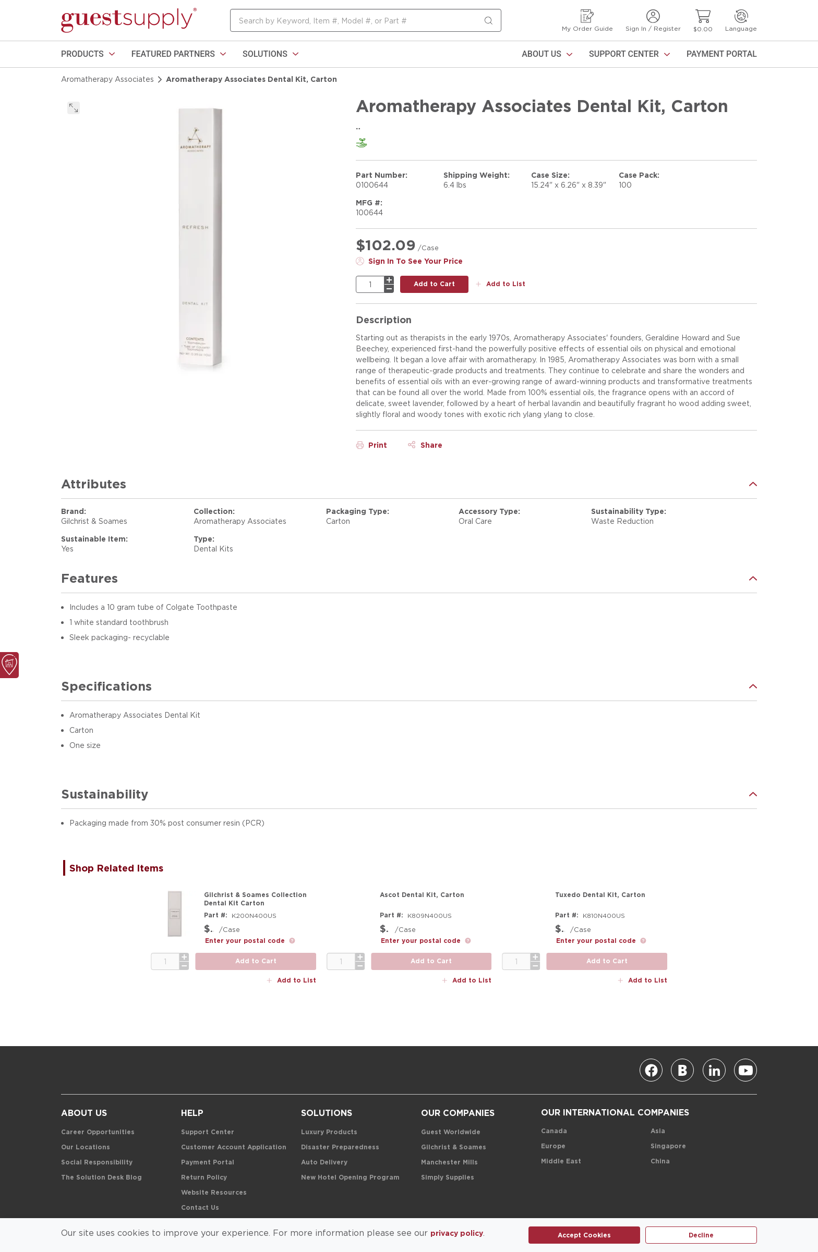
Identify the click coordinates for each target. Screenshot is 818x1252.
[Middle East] (561, 1161)
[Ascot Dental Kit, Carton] (425, 899)
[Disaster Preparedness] (340, 1147)
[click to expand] (73, 108)
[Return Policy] (204, 1178)
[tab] (121, 868)
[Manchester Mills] (449, 1163)
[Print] (371, 445)
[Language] (741, 20)
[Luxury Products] (329, 1132)
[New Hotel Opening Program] (350, 1178)
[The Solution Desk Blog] (101, 1178)
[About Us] (547, 54)
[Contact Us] (200, 1208)
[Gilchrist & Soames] (453, 1147)
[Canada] (554, 1131)
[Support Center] (629, 54)
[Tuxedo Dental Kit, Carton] (600, 899)
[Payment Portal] (721, 54)
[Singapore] (668, 1146)
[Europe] (553, 1146)
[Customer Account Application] (233, 1147)
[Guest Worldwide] (450, 1132)
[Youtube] (745, 1070)
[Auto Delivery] (324, 1163)
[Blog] (682, 1070)
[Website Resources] (214, 1193)
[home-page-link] (129, 20)
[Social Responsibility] (97, 1163)
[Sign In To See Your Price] (409, 261)
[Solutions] (270, 54)
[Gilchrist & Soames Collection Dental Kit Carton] (260, 899)
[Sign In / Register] (653, 20)
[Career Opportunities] (98, 1132)
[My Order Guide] (587, 20)
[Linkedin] (714, 1070)
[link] (88, 54)
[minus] (389, 289)
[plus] (389, 280)
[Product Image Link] (174, 914)
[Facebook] (651, 1070)
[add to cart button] (434, 284)
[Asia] (658, 1131)
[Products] (88, 54)
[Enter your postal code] (249, 941)
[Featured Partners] (178, 54)
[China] (660, 1161)
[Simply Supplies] (447, 1178)
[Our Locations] (85, 1147)
